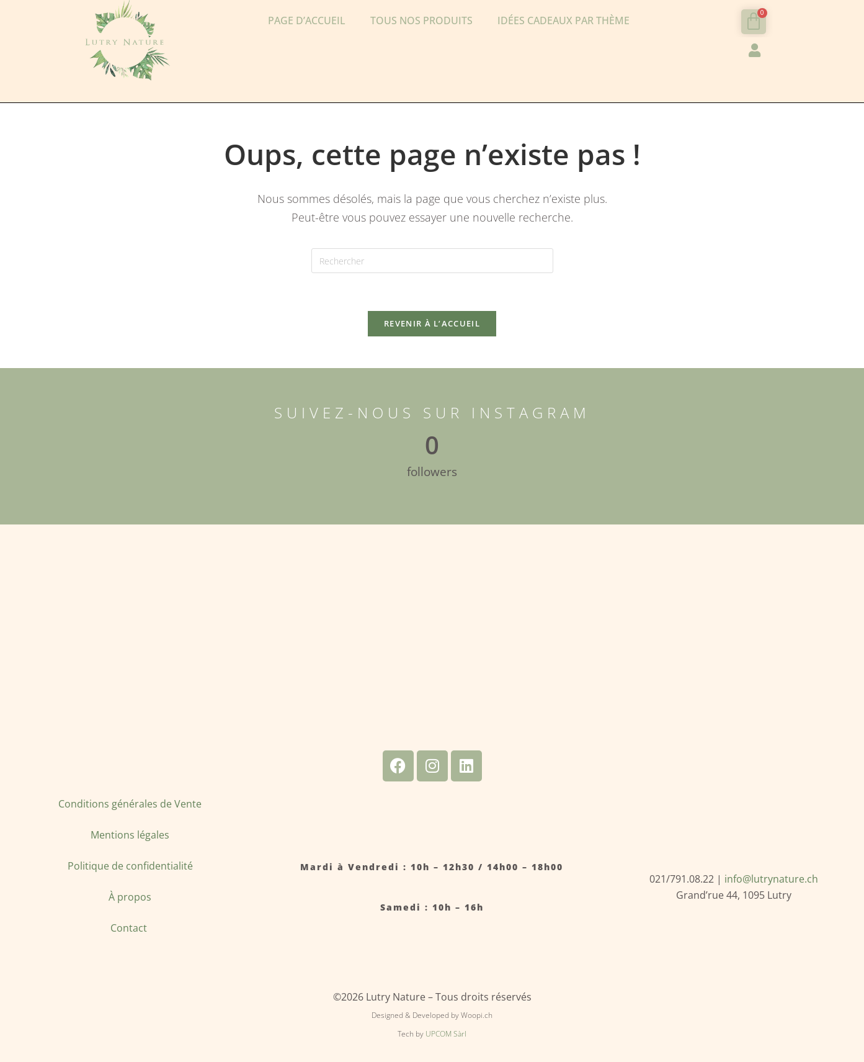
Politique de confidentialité (130, 866)
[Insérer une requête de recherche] (432, 260)
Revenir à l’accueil (432, 323)
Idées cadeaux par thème (563, 20)
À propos (130, 897)
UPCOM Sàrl (445, 1033)
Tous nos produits (421, 20)
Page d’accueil (306, 20)
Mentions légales (130, 835)
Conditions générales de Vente (130, 804)
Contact (129, 928)
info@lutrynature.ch (771, 879)
